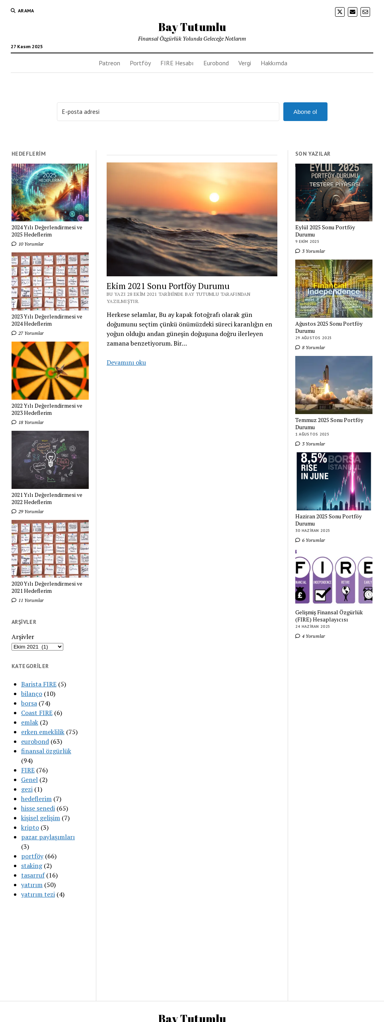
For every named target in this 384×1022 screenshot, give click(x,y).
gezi (27, 789)
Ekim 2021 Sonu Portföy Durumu (168, 285)
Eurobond (216, 63)
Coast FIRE (37, 712)
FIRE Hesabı (177, 63)
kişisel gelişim (40, 817)
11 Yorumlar (28, 600)
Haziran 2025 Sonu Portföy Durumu (328, 520)
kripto (30, 827)
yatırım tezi (38, 894)
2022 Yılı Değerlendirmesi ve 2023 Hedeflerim (47, 409)
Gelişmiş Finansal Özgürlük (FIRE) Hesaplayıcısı (329, 616)
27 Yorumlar (28, 333)
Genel (29, 779)
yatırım (32, 884)
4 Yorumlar (310, 636)
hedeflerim (36, 798)
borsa (29, 703)
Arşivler (23, 636)
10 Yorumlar (28, 244)
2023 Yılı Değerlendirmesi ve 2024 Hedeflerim (47, 320)
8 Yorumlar (310, 347)
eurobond (35, 741)
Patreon (109, 63)
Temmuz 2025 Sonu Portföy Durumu (329, 423)
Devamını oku (126, 362)
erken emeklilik (42, 731)
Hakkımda (274, 63)
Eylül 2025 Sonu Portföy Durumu (325, 231)
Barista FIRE (39, 684)
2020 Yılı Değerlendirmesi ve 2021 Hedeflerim (47, 587)
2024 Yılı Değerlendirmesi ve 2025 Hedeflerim (47, 231)
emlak (29, 722)
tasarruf (33, 875)
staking (31, 865)
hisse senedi (38, 808)
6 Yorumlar (310, 540)
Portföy (140, 63)
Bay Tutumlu (192, 26)
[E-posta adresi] (168, 111)
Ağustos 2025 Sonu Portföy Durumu (329, 327)
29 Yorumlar (28, 511)
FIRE (28, 770)
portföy (32, 856)
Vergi (244, 63)
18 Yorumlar (28, 422)
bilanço (31, 693)
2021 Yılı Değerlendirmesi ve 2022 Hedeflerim (47, 498)
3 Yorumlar (310, 251)
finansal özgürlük (46, 750)
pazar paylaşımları (48, 836)
